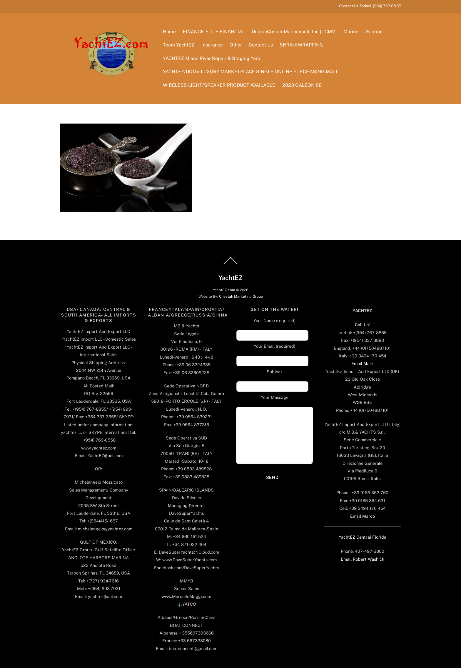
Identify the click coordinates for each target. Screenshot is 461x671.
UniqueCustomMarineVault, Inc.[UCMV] (295, 33)
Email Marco (362, 518)
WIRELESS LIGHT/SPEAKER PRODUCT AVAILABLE (220, 86)
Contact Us (262, 46)
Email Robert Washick (362, 561)
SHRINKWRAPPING (302, 46)
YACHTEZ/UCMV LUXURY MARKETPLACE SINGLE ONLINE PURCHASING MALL (252, 73)
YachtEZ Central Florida (362, 539)
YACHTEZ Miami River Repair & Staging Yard (213, 59)
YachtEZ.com (224, 292)
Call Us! (362, 327)
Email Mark (362, 366)
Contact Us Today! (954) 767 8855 (370, 6)
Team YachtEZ (180, 46)
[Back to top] (230, 266)
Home (170, 33)
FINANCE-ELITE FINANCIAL (215, 33)
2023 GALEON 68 (303, 86)
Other (236, 46)
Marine (351, 33)
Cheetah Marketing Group (241, 299)
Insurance (213, 46)
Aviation (374, 33)
